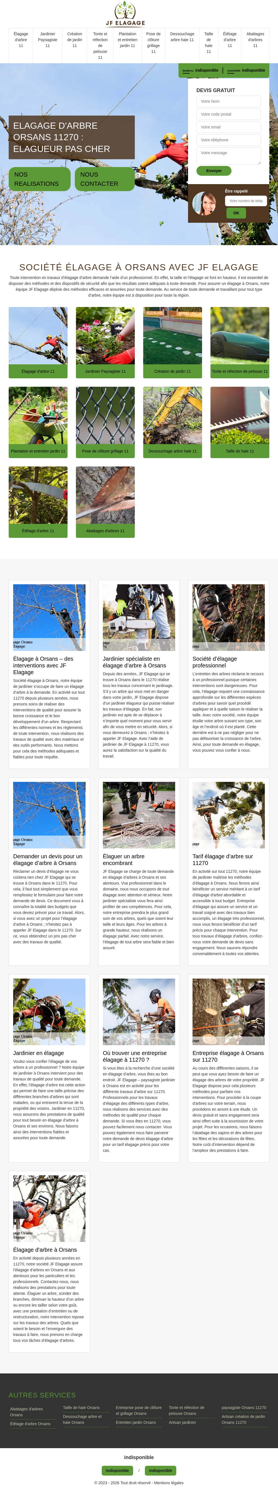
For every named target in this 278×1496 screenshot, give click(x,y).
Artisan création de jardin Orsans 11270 (243, 1419)
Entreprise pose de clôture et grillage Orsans (139, 1410)
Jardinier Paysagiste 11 (47, 40)
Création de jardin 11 (74, 40)
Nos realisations (36, 179)
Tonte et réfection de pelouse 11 (100, 46)
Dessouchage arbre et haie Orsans (82, 1419)
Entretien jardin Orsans (136, 1422)
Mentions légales (169, 1483)
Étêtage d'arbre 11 (230, 40)
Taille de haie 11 (208, 43)
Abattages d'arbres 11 (255, 40)
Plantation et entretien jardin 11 (127, 40)
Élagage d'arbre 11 (21, 40)
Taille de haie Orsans (81, 1407)
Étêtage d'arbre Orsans (30, 1424)
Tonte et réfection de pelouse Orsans (186, 1410)
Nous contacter (99, 179)
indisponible (206, 70)
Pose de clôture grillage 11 (153, 43)
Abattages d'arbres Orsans (26, 1412)
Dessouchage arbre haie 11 (182, 37)
